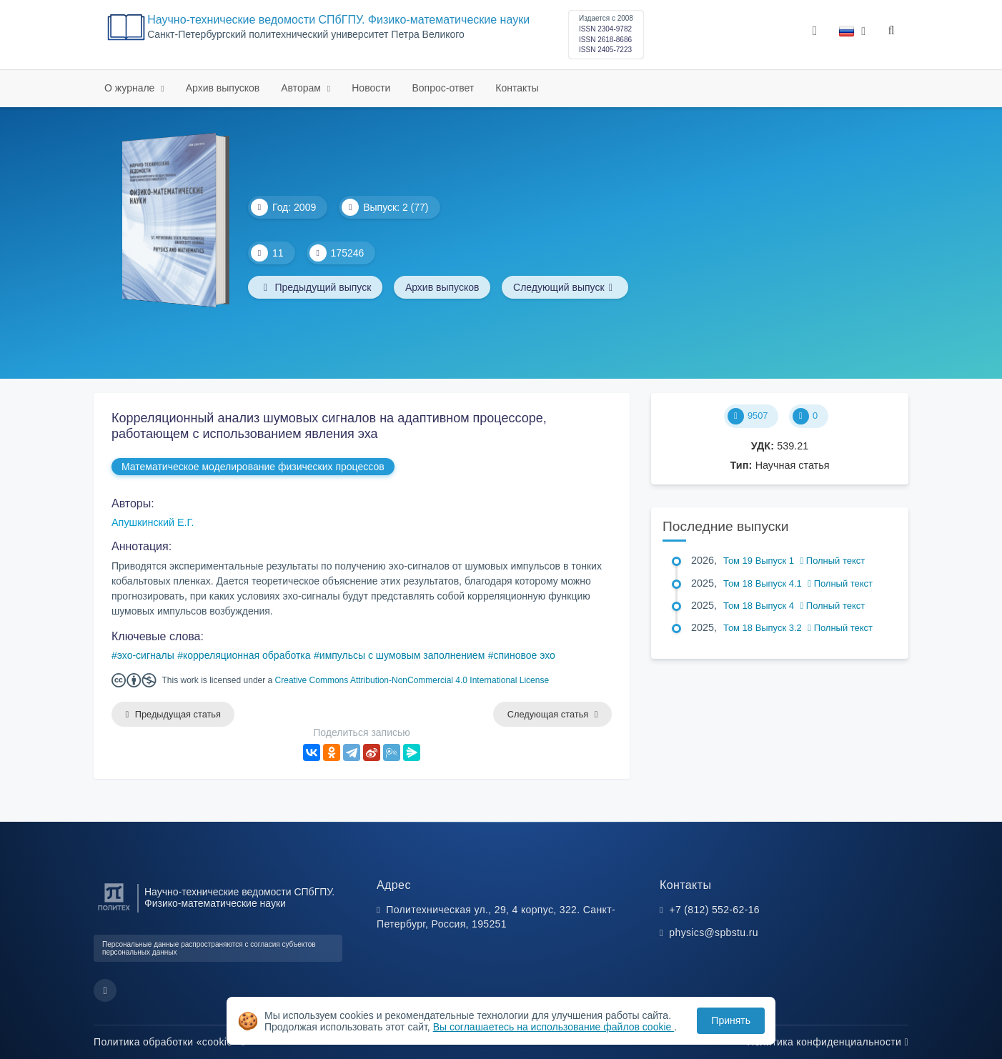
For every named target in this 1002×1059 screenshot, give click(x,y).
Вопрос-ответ (443, 88)
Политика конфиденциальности (827, 1042)
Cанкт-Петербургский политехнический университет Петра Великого (306, 34)
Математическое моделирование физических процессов (253, 466)
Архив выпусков (223, 88)
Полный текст (832, 560)
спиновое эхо (524, 655)
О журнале (130, 88)
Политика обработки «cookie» (169, 1042)
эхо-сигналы (145, 655)
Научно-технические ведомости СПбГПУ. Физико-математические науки (338, 20)
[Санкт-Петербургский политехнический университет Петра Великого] (114, 911)
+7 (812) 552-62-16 (714, 909)
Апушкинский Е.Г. (152, 522)
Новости (371, 88)
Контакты (516, 88)
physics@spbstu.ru (713, 932)
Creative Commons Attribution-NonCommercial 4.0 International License (412, 680)
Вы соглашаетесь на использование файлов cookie (554, 1027)
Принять (730, 1020)
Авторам (302, 88)
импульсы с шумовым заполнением (402, 655)
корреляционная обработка (247, 655)
